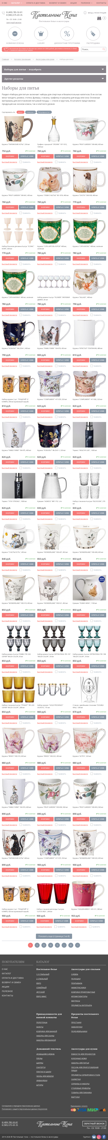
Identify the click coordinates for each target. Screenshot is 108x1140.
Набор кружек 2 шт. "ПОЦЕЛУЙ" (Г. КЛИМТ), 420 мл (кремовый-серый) (15, 910)
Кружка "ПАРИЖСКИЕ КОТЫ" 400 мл (15, 858)
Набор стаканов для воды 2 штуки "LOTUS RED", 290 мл (50, 910)
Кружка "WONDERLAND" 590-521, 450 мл (52, 603)
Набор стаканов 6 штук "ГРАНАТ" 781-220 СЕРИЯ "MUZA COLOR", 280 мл (18, 706)
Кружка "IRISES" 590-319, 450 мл (14, 756)
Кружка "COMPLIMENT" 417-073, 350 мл (52, 858)
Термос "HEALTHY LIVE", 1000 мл (85, 450)
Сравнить (27, 162)
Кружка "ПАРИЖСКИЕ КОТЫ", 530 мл (16, 144)
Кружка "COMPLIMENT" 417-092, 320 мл (87, 399)
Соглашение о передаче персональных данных (21, 1106)
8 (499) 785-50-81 (14, 12)
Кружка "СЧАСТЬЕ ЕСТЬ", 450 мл (14, 552)
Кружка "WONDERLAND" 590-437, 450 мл (52, 552)
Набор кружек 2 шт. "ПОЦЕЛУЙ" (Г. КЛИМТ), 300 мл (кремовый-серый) (15, 400)
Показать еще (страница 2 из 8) (54, 936)
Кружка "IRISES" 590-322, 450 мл (49, 756)
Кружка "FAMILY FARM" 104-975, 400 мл (16, 450)
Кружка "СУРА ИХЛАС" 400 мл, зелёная (88, 246)
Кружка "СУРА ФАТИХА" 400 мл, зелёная (17, 297)
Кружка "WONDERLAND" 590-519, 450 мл (17, 603)
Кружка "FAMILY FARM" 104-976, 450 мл (51, 348)
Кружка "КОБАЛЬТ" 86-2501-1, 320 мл (51, 450)
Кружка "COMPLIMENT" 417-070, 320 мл (52, 399)
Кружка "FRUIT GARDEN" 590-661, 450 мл (17, 195)
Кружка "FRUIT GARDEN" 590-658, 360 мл (52, 807)
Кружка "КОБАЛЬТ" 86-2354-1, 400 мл (16, 348)
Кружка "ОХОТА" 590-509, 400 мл (85, 195)
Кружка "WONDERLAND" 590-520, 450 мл (88, 858)
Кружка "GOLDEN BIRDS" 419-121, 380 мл (86, 909)
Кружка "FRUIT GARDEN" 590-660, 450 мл (88, 144)
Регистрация (100, 13)
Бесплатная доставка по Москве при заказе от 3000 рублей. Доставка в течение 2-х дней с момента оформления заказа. (43, 49)
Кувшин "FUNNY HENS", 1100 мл (85, 603)
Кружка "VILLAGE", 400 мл (82, 297)
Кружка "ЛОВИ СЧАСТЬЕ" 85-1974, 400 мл (53, 195)
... (64, 945)
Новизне (29, 112)
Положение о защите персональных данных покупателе (24, 1109)
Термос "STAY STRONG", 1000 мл (14, 501)
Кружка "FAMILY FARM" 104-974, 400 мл (16, 807)
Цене (20, 112)
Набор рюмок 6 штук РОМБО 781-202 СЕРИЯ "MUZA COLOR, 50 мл (16, 655)
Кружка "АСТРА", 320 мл (82, 756)
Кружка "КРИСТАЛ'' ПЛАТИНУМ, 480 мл (87, 348)
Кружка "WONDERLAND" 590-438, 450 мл (88, 552)
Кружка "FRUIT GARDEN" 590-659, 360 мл (88, 807)
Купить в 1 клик (27, 156)
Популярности (43, 112)
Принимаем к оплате (79, 1106)
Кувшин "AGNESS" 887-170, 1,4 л (49, 501)
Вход (90, 13)
